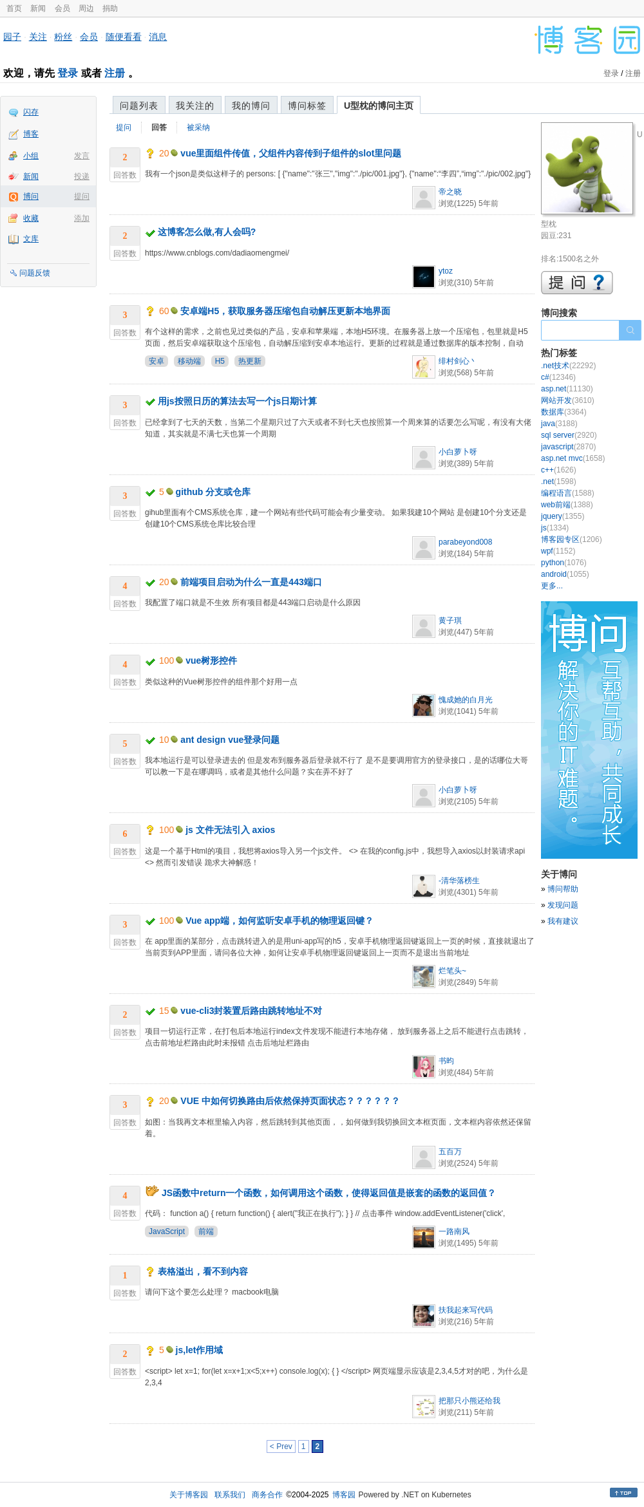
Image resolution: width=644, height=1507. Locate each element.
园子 (12, 37)
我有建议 (562, 921)
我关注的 (195, 105)
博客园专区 (571, 539)
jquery (562, 516)
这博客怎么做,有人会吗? (207, 232)
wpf (558, 551)
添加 (82, 218)
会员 (62, 8)
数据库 (564, 412)
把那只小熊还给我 (469, 1400)
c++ (558, 469)
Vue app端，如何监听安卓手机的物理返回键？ (279, 920)
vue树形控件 (211, 660)
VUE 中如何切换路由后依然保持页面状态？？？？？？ (290, 1101)
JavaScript (167, 1231)
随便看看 (124, 37)
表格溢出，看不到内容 (203, 1271)
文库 (31, 238)
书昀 (446, 1060)
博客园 (343, 1494)
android (565, 574)
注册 (114, 73)
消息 (158, 37)
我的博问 (251, 105)
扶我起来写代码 (466, 1310)
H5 (220, 361)
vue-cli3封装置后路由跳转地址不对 (251, 1011)
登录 (67, 73)
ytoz (446, 271)
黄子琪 (450, 620)
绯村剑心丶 (458, 361)
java (559, 423)
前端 (206, 1231)
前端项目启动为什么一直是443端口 (250, 582)
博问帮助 (562, 889)
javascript (568, 446)
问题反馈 (34, 272)
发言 (82, 155)
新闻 (38, 8)
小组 (31, 155)
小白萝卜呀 (458, 451)
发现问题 (562, 905)
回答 (159, 127)
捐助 (110, 8)
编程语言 (567, 493)
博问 (31, 196)
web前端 (567, 504)
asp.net (567, 388)
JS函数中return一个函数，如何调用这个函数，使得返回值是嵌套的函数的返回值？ (329, 1193)
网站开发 (567, 400)
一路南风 (454, 1231)
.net (558, 481)
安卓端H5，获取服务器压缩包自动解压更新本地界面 (285, 311)
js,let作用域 (199, 1350)
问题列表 (139, 105)
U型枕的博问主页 (378, 105)
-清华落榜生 (459, 880)
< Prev (281, 1446)
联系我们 (229, 1494)
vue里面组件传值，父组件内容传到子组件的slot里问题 (290, 153)
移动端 (189, 361)
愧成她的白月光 (466, 699)
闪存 (31, 112)
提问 (82, 196)
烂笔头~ (452, 970)
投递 (82, 176)
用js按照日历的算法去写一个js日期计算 (237, 401)
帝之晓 (450, 191)
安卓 (156, 361)
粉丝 (63, 37)
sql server (569, 435)
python (564, 562)
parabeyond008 (465, 542)
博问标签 (307, 105)
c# (558, 377)
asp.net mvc (573, 458)
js (555, 527)
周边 (86, 8)
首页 (14, 8)
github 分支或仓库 (213, 492)
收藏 (31, 218)
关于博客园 (188, 1494)
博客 (31, 133)
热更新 (249, 361)
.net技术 (568, 365)
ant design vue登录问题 (229, 740)
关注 (38, 37)
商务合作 (267, 1494)
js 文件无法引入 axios (230, 830)
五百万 (450, 1151)
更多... (552, 585)
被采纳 (198, 127)
